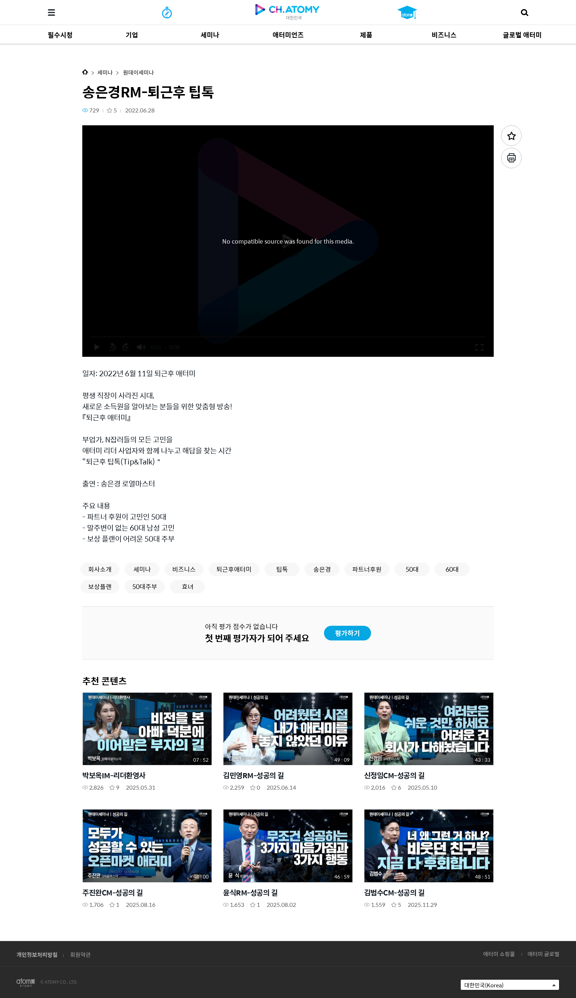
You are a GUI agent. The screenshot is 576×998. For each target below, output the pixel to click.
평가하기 (347, 633)
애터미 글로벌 (543, 953)
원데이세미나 (138, 72)
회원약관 (80, 954)
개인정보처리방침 (37, 954)
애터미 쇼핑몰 (499, 953)
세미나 (105, 72)
